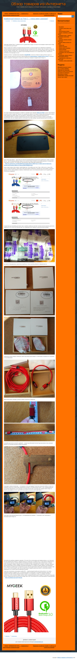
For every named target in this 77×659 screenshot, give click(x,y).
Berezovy (52, 20)
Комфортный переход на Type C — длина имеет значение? (26, 19)
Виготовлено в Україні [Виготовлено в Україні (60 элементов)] (63, 74)
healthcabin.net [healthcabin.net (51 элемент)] (61, 70)
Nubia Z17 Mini (40, 112)
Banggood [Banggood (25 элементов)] (65, 67)
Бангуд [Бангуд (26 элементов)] (67, 72)
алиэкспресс (14, 636)
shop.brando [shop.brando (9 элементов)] (70, 71)
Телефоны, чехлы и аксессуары (19, 20)
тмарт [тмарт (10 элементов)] (63, 77)
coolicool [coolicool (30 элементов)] (69, 67)
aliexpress (8, 636)
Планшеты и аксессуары (64, 51)
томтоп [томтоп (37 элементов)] (65, 77)
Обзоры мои (61, 45)
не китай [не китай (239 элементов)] (71, 75)
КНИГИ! (60, 38)
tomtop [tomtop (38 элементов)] (61, 72)
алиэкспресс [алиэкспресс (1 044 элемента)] (61, 75)
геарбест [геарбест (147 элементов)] (67, 75)
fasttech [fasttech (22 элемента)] (62, 68)
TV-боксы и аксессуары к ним (65, 28)
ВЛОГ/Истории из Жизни (64, 31)
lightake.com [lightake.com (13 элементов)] (60, 71)
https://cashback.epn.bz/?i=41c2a (13, 577)
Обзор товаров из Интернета (38, 4)
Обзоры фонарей (62, 49)
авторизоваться (38, 641)
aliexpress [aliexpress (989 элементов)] (60, 67)
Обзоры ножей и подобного (64, 48)
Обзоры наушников (63, 46)
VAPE (60, 29)
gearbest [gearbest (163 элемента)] (67, 68)
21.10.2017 (8, 20)
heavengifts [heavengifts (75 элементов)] (66, 70)
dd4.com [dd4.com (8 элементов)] (59, 68)
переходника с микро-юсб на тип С (39, 56)
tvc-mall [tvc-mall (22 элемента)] (64, 72)
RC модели (61, 26)
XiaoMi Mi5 (27, 54)
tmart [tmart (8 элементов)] (59, 72)
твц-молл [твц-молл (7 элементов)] (59, 77)
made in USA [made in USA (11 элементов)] (65, 71)
